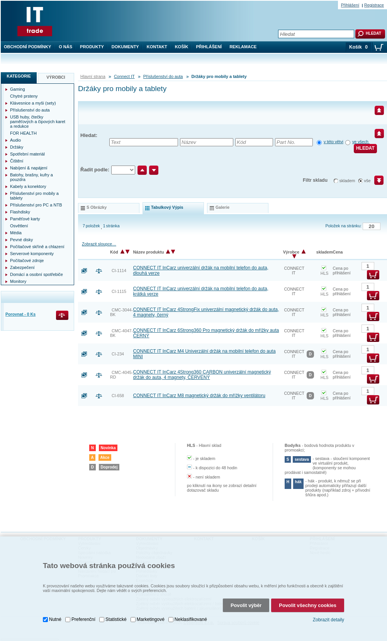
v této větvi (333, 141)
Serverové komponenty (32, 253)
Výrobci (55, 77)
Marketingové (151, 618)
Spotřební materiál (27, 154)
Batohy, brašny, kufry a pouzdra (31, 177)
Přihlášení (209, 46)
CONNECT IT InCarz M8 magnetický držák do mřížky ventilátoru (199, 395)
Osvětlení (19, 225)
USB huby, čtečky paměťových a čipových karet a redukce (37, 122)
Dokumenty (125, 46)
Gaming (17, 89)
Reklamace (242, 46)
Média (16, 232)
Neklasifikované (191, 618)
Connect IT (124, 76)
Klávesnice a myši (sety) (33, 103)
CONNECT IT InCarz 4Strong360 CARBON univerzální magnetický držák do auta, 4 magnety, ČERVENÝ (202, 374)
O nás (65, 46)
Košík (181, 46)
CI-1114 (119, 270)
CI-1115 (119, 291)
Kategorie (19, 76)
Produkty (92, 46)
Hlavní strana (92, 76)
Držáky (16, 147)
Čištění (16, 161)
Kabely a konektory (28, 186)
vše (367, 180)
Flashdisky (20, 212)
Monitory (18, 281)
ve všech (361, 141)
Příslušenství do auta (163, 76)
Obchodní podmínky (27, 46)
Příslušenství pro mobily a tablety (34, 195)
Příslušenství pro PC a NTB (36, 205)
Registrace (374, 5)
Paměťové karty (25, 218)
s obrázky (97, 207)
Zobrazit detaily (328, 618)
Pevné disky (21, 239)
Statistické (116, 618)
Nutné (55, 618)
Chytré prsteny (24, 96)
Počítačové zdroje (27, 260)
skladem (347, 180)
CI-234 (118, 354)
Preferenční (83, 618)
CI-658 (118, 395)
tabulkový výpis (167, 207)
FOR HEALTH (23, 133)
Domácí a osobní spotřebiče (36, 274)
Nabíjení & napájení (29, 168)
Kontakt (157, 46)
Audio (15, 140)
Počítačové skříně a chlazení (37, 246)
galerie (222, 207)
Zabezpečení (22, 267)
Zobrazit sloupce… (99, 244)
